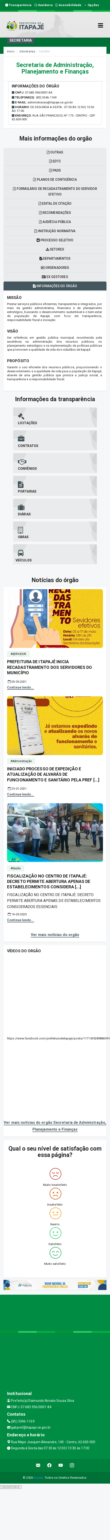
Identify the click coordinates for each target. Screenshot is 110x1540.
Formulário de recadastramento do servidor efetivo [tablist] (55, 191)
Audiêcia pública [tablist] (55, 222)
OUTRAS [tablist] (55, 152)
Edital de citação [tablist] (55, 203)
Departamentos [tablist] (55, 258)
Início (11, 51)
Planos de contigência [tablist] (55, 179)
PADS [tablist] (55, 170)
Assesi (38, 1477)
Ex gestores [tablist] (55, 277)
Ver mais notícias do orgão (55, 935)
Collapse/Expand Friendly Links (11, 1487)
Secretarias (27, 51)
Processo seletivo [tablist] (55, 240)
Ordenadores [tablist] (55, 268)
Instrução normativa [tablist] (54, 231)
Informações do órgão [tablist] (55, 286)
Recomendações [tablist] (55, 213)
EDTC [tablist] (55, 161)
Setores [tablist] (55, 249)
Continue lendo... (20, 687)
